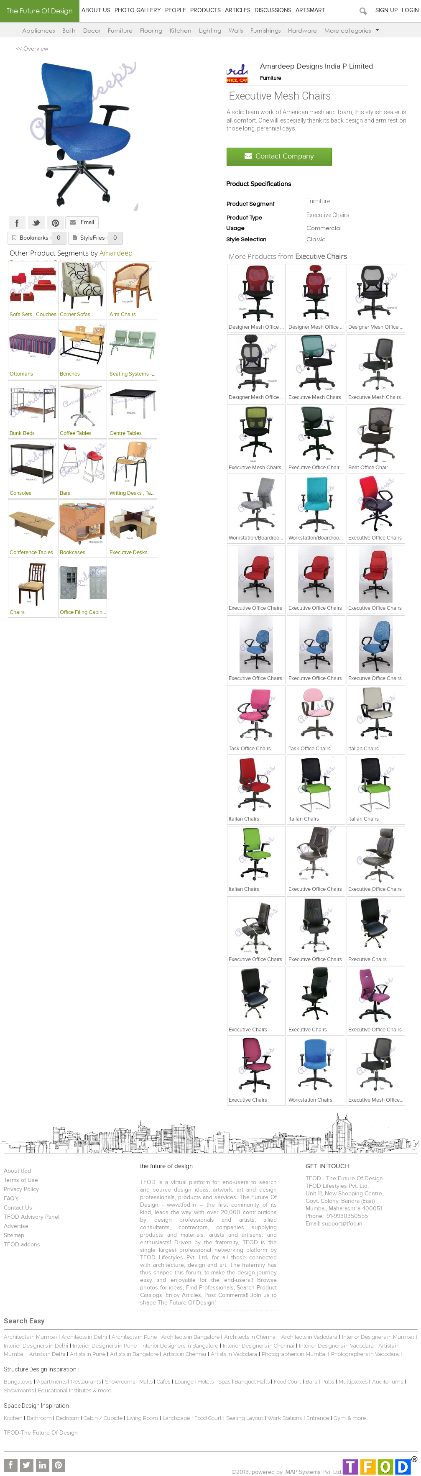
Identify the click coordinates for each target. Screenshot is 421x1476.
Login (410, 10)
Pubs (327, 1382)
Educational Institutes (64, 1390)
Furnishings (265, 30)
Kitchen (180, 30)
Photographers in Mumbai (294, 1354)
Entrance (317, 1418)
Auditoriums (387, 1382)
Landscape (176, 1418)
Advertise (16, 1226)
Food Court (287, 1382)
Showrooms (120, 1382)
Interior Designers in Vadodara (336, 1346)
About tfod (17, 1171)
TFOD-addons (22, 1245)
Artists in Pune (87, 1354)
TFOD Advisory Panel (31, 1217)
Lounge (184, 1382)
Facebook (17, 222)
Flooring (151, 30)
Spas (225, 1382)
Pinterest (55, 222)
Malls (146, 1382)
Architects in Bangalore (190, 1337)
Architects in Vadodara (309, 1337)
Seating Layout (244, 1418)
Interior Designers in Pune (105, 1346)
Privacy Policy (21, 1189)
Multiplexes (353, 1382)
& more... (104, 1390)
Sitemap (14, 1235)
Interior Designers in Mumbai (378, 1337)
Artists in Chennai (184, 1354)
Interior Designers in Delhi (36, 1346)
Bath (69, 30)
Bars (311, 1382)
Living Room (142, 1418)
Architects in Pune (134, 1337)
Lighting (210, 30)
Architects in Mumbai (30, 1337)
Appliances (38, 30)
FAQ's (11, 1199)
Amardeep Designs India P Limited (316, 66)
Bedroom (68, 1418)
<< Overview (32, 49)
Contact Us (18, 1208)
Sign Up (386, 10)
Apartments (51, 1382)
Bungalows (18, 1382)
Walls (236, 30)
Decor (91, 30)
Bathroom (40, 1418)
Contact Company (279, 156)
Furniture (120, 30)
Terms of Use (21, 1180)
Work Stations (285, 1418)
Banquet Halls (253, 1382)
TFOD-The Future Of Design (41, 1433)
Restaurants (86, 1382)
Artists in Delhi (47, 1354)
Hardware (302, 30)
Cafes (163, 1382)
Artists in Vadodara (234, 1354)
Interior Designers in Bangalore (179, 1346)
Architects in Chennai (250, 1337)
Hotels (206, 1382)
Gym (340, 1418)
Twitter (36, 222)
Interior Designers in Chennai (258, 1346)
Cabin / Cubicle (104, 1418)
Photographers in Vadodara (365, 1354)
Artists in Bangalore (134, 1354)
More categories (351, 30)
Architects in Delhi (84, 1337)
